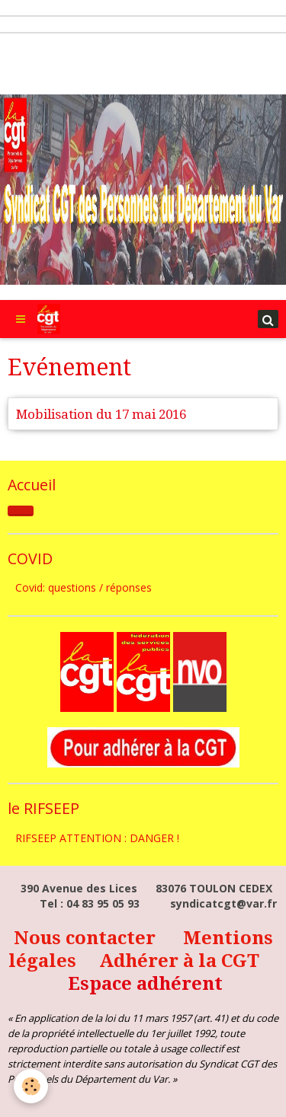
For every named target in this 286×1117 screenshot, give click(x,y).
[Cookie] (31, 1086)
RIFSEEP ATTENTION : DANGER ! (97, 838)
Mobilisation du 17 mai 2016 (101, 414)
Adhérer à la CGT (179, 961)
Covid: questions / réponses (83, 587)
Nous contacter (87, 938)
